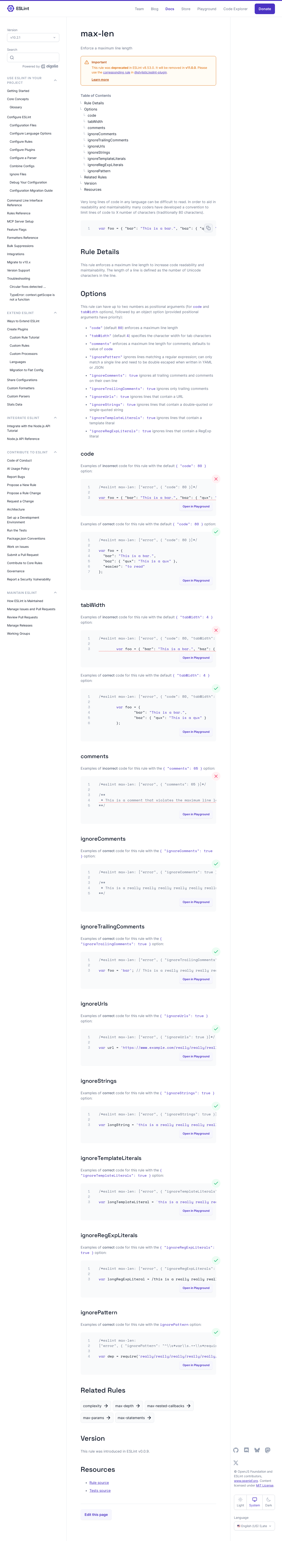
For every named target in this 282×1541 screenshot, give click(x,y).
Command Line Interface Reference (25, 202)
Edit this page (96, 1514)
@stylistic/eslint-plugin (150, 72)
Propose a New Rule (21, 485)
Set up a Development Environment (23, 520)
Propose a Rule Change (24, 493)
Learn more (100, 79)
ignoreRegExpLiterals (105, 165)
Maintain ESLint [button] (32, 593)
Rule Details (94, 103)
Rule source (99, 1482)
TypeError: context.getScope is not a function (32, 297)
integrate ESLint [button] (32, 418)
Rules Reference (18, 213)
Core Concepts (18, 99)
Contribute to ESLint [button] (32, 452)
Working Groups (18, 633)
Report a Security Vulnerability (29, 579)
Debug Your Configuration (28, 182)
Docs (169, 9)
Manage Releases (19, 625)
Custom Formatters (20, 388)
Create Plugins (17, 329)
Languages (18, 362)
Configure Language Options (30, 133)
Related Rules (95, 177)
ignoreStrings (99, 152)
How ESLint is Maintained (25, 601)
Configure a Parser (23, 158)
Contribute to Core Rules (24, 563)
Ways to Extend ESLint (23, 321)
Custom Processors (23, 353)
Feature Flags (16, 229)
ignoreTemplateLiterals (107, 158)
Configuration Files (23, 125)
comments (96, 127)
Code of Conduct (19, 460)
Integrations (15, 254)
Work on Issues (18, 546)
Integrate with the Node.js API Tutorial (28, 428)
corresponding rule (116, 72)
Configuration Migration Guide (31, 190)
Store (185, 9)
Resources (92, 189)
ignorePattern (99, 171)
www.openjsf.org (246, 1481)
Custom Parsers (18, 396)
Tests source (100, 1490)
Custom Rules (19, 345)
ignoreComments (102, 134)
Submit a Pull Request (23, 555)
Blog (154, 9)
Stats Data (14, 404)
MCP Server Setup (20, 221)
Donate (265, 9)
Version (90, 183)
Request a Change (20, 501)
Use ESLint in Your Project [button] (32, 80)
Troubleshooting (18, 278)
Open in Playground (196, 506)
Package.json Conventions (26, 538)
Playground (206, 9)
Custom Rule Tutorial (24, 337)
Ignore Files (18, 174)
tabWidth (95, 121)
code (92, 115)
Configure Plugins (22, 149)
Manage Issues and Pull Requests (31, 609)
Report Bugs (16, 477)
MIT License (264, 1485)
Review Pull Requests (22, 617)
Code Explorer (235, 9)
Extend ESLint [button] (32, 313)
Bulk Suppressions (20, 246)
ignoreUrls (96, 146)
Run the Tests (17, 530)
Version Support (18, 270)
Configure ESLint (19, 117)
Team (139, 9)
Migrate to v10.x (19, 262)
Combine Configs (22, 166)
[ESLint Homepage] (18, 9)
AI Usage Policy (18, 468)
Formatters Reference (22, 237)
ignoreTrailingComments (108, 140)
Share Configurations (22, 380)
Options (90, 109)
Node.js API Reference (23, 439)
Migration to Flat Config (26, 370)
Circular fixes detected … (28, 286)
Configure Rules (21, 141)
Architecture (16, 509)
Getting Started (18, 91)
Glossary (16, 107)
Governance (15, 571)
